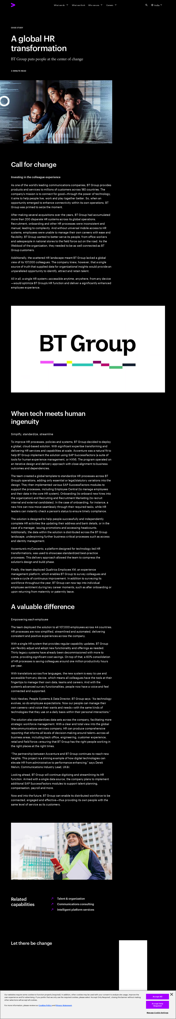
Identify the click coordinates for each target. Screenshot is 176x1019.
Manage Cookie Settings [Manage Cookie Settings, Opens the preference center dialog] (157, 1013)
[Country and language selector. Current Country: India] (157, 5)
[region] (88, 1004)
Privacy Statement (64, 1005)
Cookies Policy (45, 1005)
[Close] (172, 994)
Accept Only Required (157, 1005)
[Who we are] (95, 5)
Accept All (157, 997)
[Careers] (111, 5)
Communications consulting (75, 904)
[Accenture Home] (19, 5)
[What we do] (61, 5)
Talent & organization (71, 898)
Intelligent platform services (75, 909)
